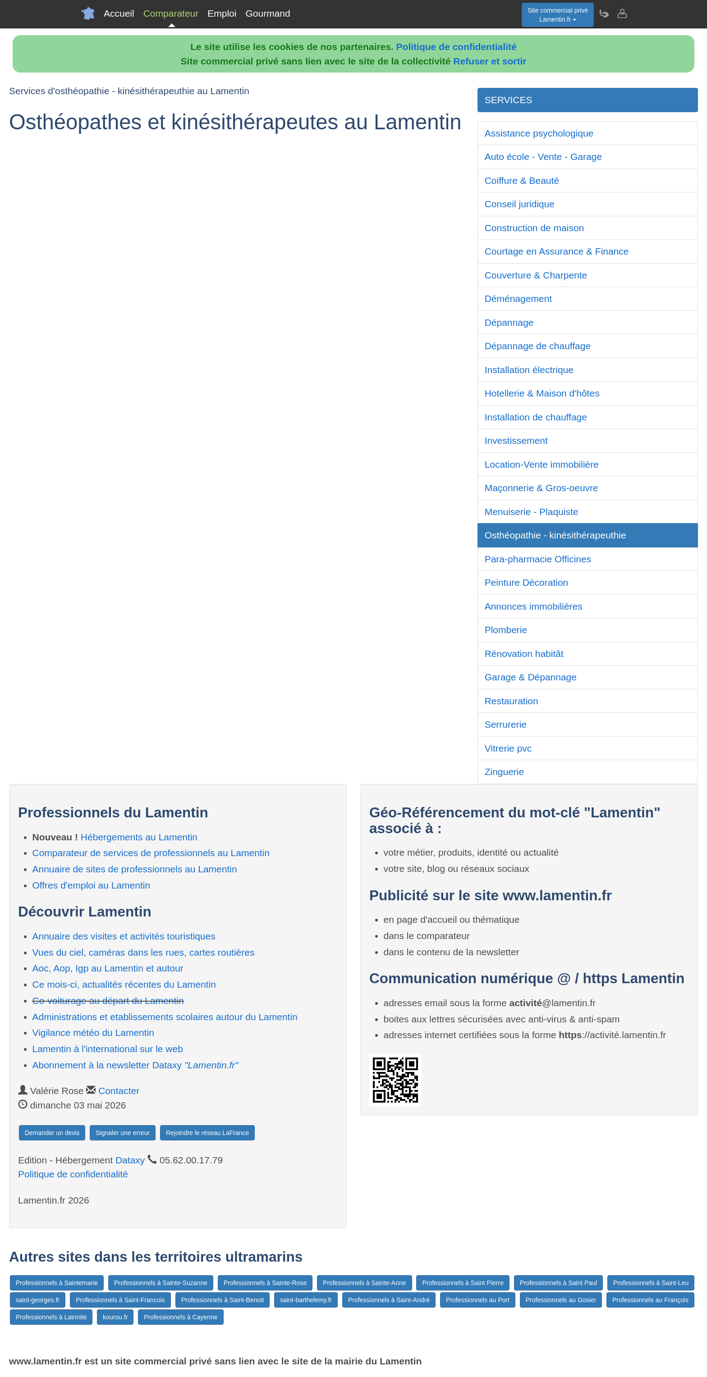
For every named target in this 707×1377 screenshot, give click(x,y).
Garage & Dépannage (531, 677)
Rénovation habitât (524, 653)
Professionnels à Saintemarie (57, 1282)
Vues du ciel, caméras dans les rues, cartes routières (143, 952)
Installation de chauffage (536, 417)
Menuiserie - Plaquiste (531, 511)
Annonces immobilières (534, 606)
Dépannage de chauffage (538, 346)
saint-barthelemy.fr (306, 1300)
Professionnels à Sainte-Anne (364, 1282)
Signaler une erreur (123, 1132)
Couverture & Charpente (536, 275)
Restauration (511, 701)
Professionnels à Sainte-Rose (265, 1282)
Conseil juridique (520, 204)
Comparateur (171, 13)
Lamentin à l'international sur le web (107, 1049)
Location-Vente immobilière (542, 464)
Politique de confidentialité (456, 46)
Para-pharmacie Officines (538, 559)
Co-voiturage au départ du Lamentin (108, 1000)
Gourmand (267, 13)
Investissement (516, 440)
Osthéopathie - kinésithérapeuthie (555, 535)
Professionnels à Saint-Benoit (222, 1300)
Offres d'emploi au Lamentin (91, 885)
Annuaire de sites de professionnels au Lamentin (134, 869)
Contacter (118, 1090)
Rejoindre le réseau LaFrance (207, 1132)
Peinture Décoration (527, 582)
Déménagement (518, 298)
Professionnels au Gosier (561, 1300)
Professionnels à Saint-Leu (651, 1282)
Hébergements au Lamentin (139, 837)
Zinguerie (504, 771)
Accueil (119, 13)
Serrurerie (506, 724)
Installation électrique (529, 370)
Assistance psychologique (539, 133)
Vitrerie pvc (508, 748)
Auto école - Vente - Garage (543, 156)
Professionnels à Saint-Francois (120, 1300)
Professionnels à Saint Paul (558, 1282)
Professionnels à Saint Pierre (463, 1282)
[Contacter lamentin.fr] (622, 13)
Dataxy (130, 1160)
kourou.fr (115, 1317)
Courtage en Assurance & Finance (557, 251)
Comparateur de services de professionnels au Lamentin (151, 853)
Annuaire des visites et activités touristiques (124, 936)
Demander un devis (52, 1132)
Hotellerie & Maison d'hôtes (542, 393)
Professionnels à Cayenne (180, 1317)
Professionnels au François (650, 1300)
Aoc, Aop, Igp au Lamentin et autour (108, 968)
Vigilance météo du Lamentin (93, 1032)
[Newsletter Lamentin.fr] (604, 13)
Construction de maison (534, 228)
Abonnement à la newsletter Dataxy (135, 1065)
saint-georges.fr (38, 1300)
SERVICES (509, 100)
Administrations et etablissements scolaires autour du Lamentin (165, 1017)
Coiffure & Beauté (522, 180)
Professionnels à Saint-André (389, 1300)
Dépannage (509, 322)
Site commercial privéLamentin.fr (558, 15)
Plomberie (506, 630)
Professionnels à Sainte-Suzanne (160, 1282)
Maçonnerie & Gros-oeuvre (541, 488)
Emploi (221, 13)
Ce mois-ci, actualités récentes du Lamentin (124, 984)
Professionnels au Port (478, 1300)
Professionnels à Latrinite (51, 1317)
